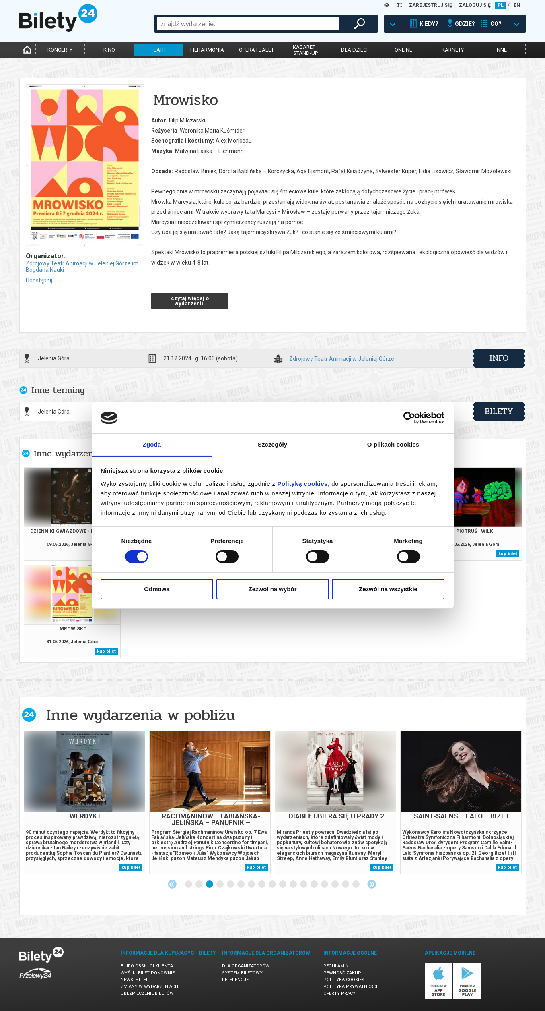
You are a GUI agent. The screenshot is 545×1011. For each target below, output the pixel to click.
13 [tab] (315, 884)
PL (501, 5)
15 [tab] (335, 884)
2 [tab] (199, 884)
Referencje (235, 979)
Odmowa (156, 589)
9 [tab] (273, 884)
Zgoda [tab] (152, 444)
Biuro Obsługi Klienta (147, 966)
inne (501, 50)
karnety (453, 50)
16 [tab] (346, 884)
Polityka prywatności (350, 986)
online (403, 50)
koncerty (59, 50)
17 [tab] (356, 884)
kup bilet (507, 553)
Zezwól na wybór (272, 589)
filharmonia (207, 50)
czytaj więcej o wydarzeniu (190, 301)
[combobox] (247, 24)
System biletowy (242, 973)
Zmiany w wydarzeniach (149, 986)
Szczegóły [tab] (272, 444)
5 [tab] (231, 884)
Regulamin (336, 966)
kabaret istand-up (305, 50)
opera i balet (256, 50)
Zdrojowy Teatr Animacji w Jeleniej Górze (341, 359)
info (499, 358)
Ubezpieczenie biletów (147, 993)
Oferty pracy (339, 993)
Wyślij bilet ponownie (148, 973)
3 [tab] (210, 884)
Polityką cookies (302, 483)
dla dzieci (354, 50)
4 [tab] (220, 884)
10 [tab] (283, 884)
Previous (172, 884)
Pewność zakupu (343, 973)
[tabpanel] (84, 802)
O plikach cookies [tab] (393, 444)
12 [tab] (304, 884)
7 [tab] (252, 884)
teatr (158, 50)
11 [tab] (294, 884)
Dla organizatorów (245, 966)
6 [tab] (241, 884)
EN (517, 5)
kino (109, 50)
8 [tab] (262, 884)
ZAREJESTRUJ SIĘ (430, 5)
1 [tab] (189, 884)
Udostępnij (39, 280)
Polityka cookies (343, 979)
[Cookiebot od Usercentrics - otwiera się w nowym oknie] (409, 418)
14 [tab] (325, 884)
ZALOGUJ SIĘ (475, 5)
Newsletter (135, 979)
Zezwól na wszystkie (388, 589)
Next (371, 884)
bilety (499, 411)
